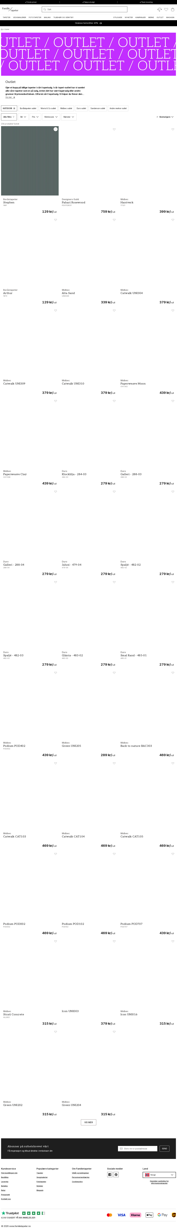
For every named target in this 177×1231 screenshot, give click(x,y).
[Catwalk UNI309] (30, 387)
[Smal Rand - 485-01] (147, 658)
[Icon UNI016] (147, 1017)
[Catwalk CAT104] (88, 840)
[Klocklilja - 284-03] (88, 477)
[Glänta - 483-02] (88, 658)
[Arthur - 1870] (30, 296)
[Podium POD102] (88, 928)
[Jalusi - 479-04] (88, 568)
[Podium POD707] (147, 928)
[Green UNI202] (30, 1108)
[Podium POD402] (30, 749)
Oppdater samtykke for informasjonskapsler (159, 1182)
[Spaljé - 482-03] (30, 658)
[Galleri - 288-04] (30, 568)
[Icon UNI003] (88, 1017)
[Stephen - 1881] (30, 206)
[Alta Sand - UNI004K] (88, 296)
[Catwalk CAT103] (30, 840)
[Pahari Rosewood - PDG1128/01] (88, 206)
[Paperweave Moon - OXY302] (147, 387)
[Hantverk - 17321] (147, 206)
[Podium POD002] (30, 928)
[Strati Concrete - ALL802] (30, 1017)
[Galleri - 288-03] (147, 477)
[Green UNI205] (88, 749)
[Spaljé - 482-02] (147, 568)
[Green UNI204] (88, 1108)
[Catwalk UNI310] (88, 387)
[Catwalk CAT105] (147, 840)
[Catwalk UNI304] (147, 296)
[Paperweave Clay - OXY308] (30, 477)
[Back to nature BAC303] (147, 749)
